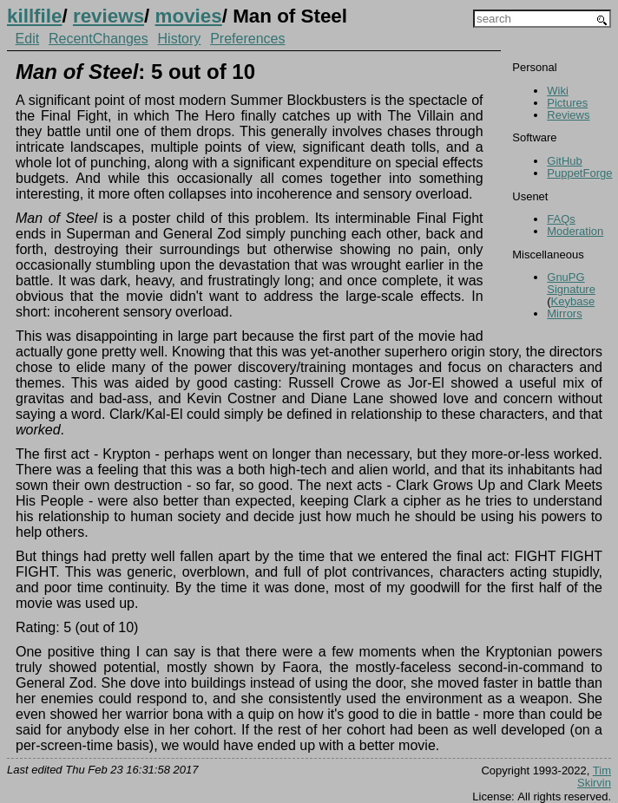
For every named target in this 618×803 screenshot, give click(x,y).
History (179, 38)
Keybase (573, 301)
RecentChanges (98, 38)
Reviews (568, 114)
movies (188, 16)
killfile (34, 16)
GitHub (564, 160)
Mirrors (564, 313)
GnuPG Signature (571, 283)
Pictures (567, 102)
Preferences (247, 38)
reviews (108, 16)
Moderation (575, 231)
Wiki (558, 90)
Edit (28, 38)
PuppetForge (579, 173)
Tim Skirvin (594, 776)
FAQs (561, 218)
